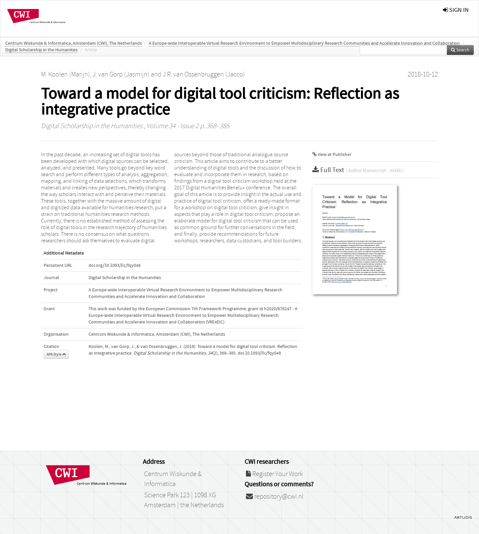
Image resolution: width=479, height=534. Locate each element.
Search (460, 50)
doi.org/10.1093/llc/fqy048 (114, 265)
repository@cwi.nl (274, 497)
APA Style (56, 354)
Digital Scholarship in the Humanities (41, 50)
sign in (456, 10)
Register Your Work (274, 474)
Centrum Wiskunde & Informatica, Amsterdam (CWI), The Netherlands (73, 43)
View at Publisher (331, 154)
